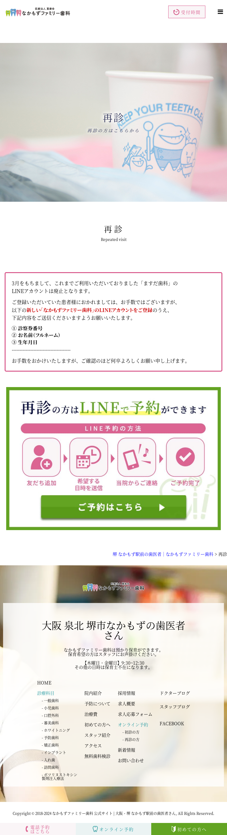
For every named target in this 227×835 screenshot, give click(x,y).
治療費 (90, 714)
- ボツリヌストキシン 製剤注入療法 (59, 776)
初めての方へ (97, 724)
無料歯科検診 (97, 756)
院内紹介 (93, 693)
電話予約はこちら (38, 829)
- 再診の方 (130, 739)
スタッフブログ (175, 706)
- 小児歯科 (50, 708)
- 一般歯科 (50, 700)
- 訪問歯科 (50, 767)
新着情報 (126, 750)
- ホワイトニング (56, 730)
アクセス (93, 745)
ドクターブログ (175, 693)
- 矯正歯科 (50, 745)
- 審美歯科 (50, 722)
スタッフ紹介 (97, 735)
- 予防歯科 (50, 737)
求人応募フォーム (135, 714)
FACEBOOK (172, 723)
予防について (97, 703)
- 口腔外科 (50, 715)
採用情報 (126, 693)
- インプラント (54, 752)
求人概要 (126, 703)
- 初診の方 (130, 732)
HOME (44, 682)
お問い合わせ (131, 760)
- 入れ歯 (48, 759)
